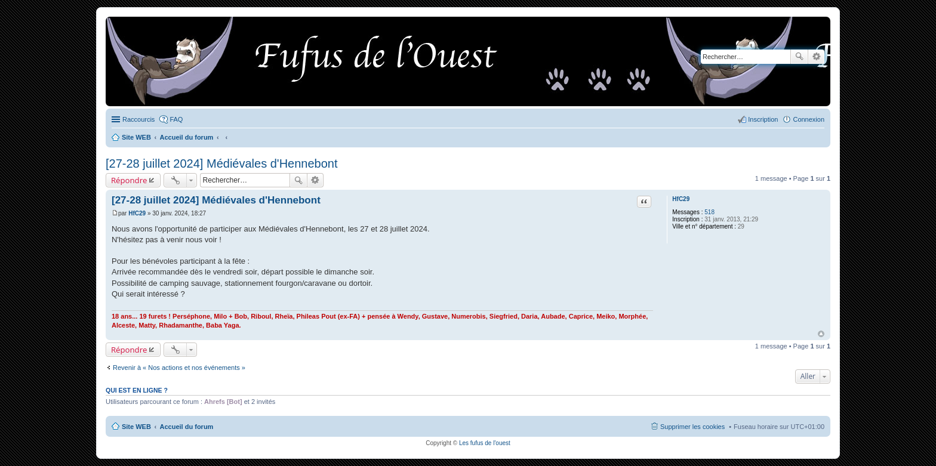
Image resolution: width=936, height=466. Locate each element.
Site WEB (136, 426)
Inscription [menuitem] (763, 119)
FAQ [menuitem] (176, 119)
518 (709, 212)
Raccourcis (138, 119)
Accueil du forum (187, 426)
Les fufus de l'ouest (484, 443)
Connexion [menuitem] (808, 119)
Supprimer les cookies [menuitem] (692, 426)
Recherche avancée (816, 57)
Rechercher (799, 57)
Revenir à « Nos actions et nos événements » (179, 367)
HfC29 (680, 199)
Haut (821, 334)
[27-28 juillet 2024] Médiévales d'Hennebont (222, 163)
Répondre (129, 180)
